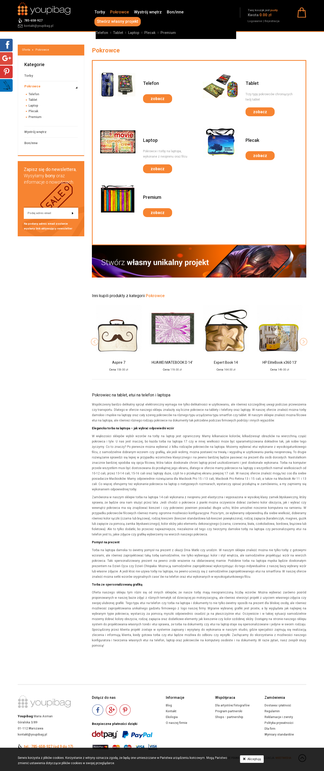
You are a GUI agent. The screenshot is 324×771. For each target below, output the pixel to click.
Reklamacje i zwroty (279, 717)
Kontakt (171, 711)
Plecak (149, 33)
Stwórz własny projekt (117, 21)
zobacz (158, 98)
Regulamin (272, 711)
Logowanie (255, 21)
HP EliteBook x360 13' (279, 362)
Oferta (26, 49)
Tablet (118, 33)
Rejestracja (272, 21)
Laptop (133, 33)
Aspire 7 (118, 362)
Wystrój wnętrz (148, 12)
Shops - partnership (229, 717)
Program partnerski (228, 711)
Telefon (102, 33)
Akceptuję (252, 759)
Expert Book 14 (226, 362)
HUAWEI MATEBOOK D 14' (172, 362)
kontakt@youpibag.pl (38, 26)
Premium (168, 33)
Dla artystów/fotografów (232, 705)
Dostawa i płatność (278, 705)
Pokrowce (119, 12)
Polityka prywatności (279, 723)
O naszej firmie (176, 723)
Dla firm (270, 728)
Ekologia (172, 717)
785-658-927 (33, 20)
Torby (99, 12)
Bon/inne (175, 12)
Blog (169, 705)
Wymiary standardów (279, 734)
